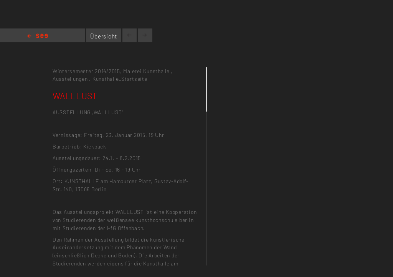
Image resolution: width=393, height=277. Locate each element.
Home (37, 36)
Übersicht (103, 36)
